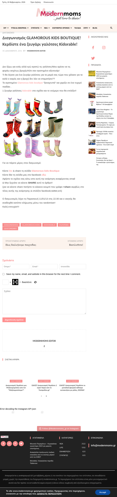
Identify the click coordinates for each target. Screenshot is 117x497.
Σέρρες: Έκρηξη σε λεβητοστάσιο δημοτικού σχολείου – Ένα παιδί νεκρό (105, 142)
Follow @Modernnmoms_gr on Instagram (59, 428)
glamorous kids (31, 225)
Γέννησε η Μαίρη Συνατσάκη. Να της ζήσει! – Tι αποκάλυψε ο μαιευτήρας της (105, 161)
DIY (6, 28)
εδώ (44, 174)
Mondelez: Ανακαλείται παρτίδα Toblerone (103, 95)
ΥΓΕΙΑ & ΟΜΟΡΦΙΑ (20, 28)
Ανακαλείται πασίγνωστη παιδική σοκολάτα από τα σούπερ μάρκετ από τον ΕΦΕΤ (104, 86)
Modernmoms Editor (36, 51)
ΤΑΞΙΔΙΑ (77, 28)
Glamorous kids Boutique (46, 170)
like (10, 170)
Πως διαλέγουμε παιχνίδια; (20, 244)
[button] (111, 28)
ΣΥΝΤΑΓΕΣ (36, 28)
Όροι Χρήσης (35, 2)
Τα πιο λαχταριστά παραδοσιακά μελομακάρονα (102, 151)
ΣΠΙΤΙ (86, 28)
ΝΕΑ (47, 28)
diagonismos (11, 225)
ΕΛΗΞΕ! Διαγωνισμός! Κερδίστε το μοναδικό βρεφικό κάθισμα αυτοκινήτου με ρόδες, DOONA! (72, 387)
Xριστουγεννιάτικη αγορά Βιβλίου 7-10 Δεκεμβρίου (104, 103)
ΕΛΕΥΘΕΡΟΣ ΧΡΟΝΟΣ (62, 28)
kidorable (27, 90)
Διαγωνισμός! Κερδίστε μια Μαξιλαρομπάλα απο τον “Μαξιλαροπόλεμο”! (16, 387)
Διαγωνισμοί (10, 228)
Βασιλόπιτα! (76, 244)
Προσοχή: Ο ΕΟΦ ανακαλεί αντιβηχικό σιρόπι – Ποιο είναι (104, 134)
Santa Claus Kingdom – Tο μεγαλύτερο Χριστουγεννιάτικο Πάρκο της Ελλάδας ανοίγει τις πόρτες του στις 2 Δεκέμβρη (105, 114)
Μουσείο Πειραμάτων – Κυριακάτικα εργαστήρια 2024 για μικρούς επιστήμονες (104, 75)
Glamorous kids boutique (30, 82)
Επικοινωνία (48, 2)
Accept (102, 492)
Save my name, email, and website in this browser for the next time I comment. (43, 274)
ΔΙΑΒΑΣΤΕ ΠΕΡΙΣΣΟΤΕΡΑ (49, 493)
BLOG (95, 28)
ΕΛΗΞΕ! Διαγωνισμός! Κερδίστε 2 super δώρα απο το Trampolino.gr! (44, 387)
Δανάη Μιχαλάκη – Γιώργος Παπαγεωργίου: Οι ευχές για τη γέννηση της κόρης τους (105, 125)
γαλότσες (63, 225)
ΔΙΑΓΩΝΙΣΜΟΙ (16, 381)
